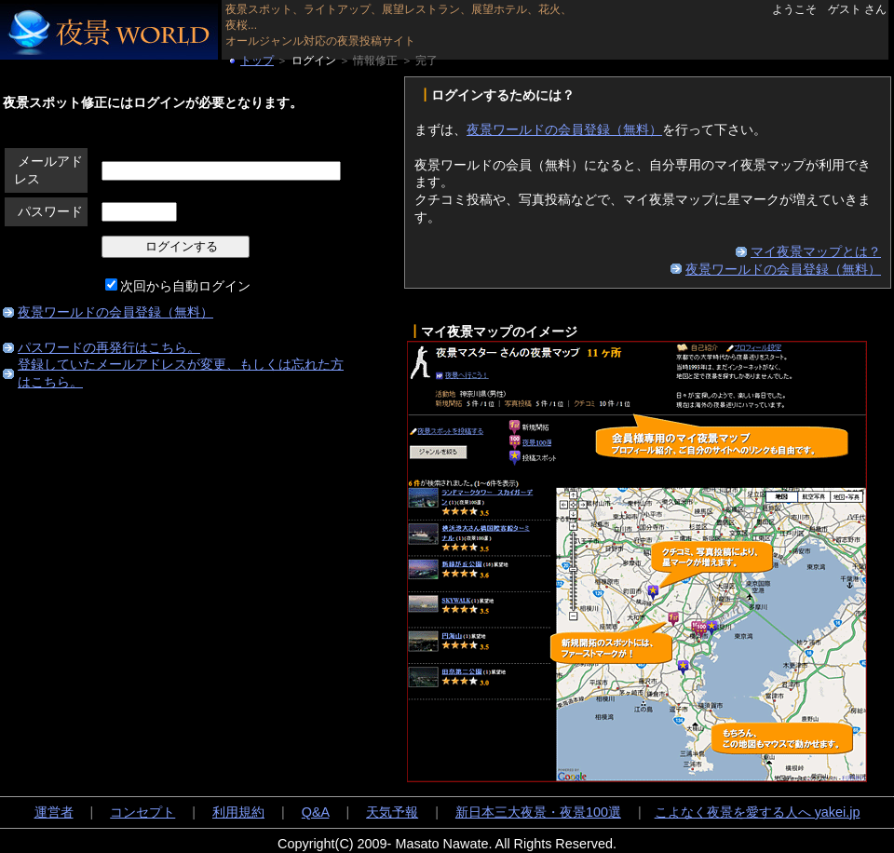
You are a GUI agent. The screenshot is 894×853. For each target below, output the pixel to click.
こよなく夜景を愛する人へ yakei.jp (757, 812)
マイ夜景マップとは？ (816, 251)
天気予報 (392, 812)
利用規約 (238, 812)
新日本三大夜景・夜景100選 (538, 812)
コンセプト (142, 812)
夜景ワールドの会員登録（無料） (115, 312)
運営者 (54, 812)
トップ (257, 60)
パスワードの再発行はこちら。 (109, 347)
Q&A (316, 812)
